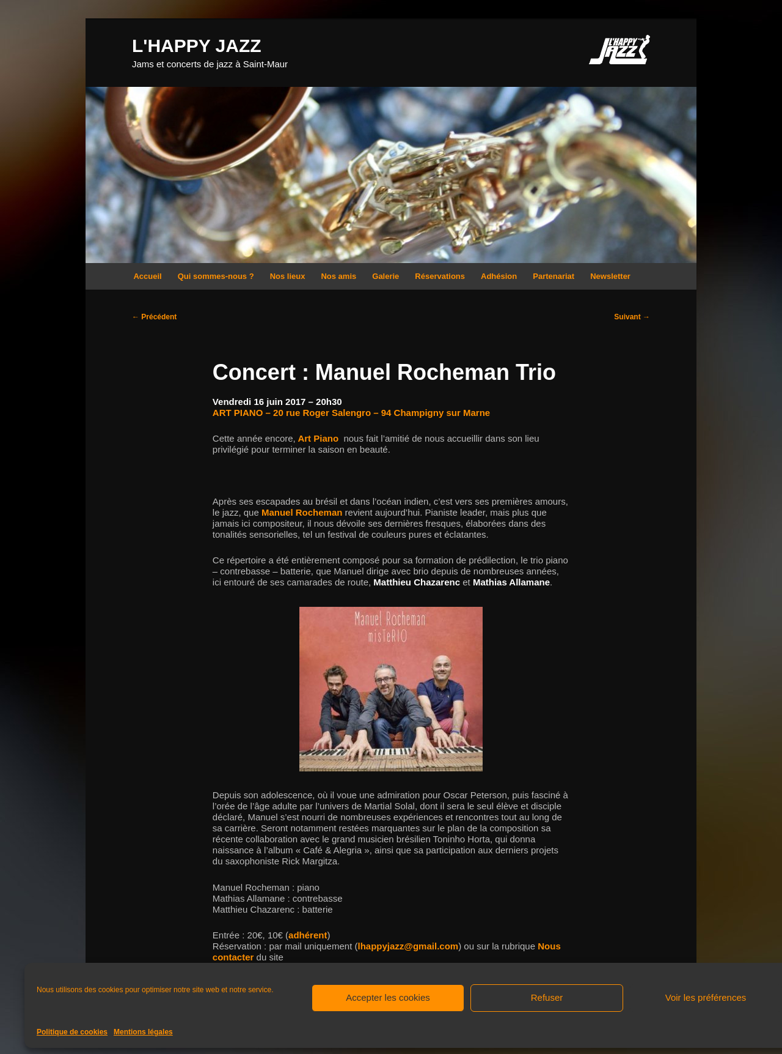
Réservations (440, 276)
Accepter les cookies (388, 997)
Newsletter (610, 276)
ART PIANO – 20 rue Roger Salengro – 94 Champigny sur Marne (351, 412)
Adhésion (499, 276)
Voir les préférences (706, 997)
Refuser (547, 997)
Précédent (154, 317)
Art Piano (317, 438)
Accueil (147, 276)
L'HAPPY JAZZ (196, 45)
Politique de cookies (72, 1032)
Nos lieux (287, 276)
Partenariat (553, 276)
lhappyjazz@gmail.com (407, 946)
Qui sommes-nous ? (216, 276)
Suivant (632, 317)
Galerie (385, 276)
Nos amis (338, 276)
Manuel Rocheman (302, 512)
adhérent (307, 935)
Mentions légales (143, 1032)
